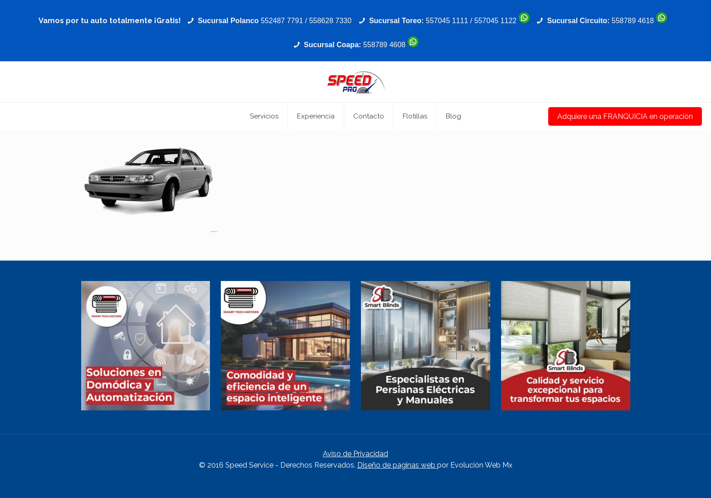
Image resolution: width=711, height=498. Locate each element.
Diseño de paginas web (397, 465)
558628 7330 (330, 21)
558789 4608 (384, 45)
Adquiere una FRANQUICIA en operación (625, 116)
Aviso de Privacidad (355, 453)
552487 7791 (282, 21)
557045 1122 (495, 21)
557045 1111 (447, 21)
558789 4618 (633, 21)
